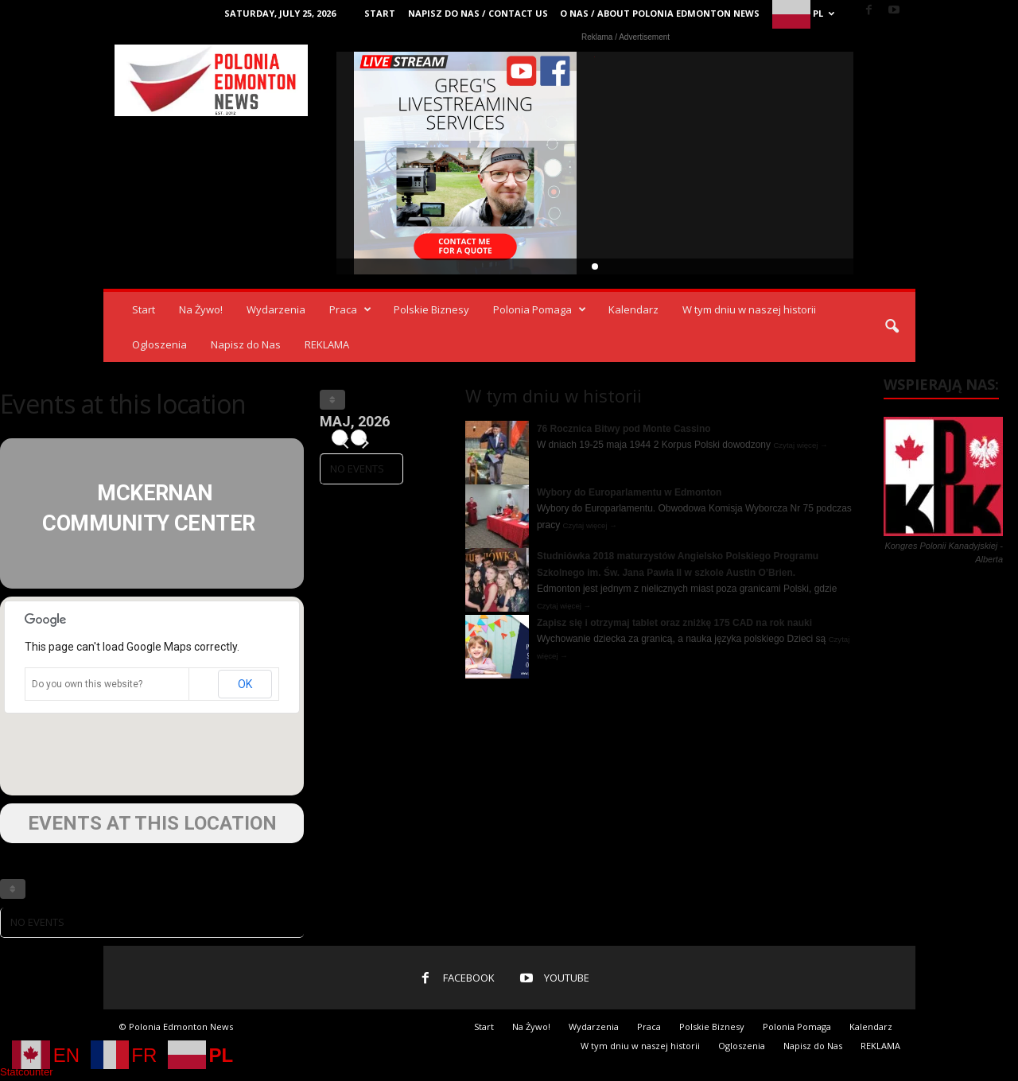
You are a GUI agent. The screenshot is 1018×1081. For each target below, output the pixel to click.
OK (245, 684)
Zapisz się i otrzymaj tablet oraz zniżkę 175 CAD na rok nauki (674, 622)
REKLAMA (327, 344)
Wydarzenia (276, 309)
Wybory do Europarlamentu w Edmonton (629, 492)
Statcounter (26, 1072)
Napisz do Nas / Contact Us (478, 13)
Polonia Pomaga (539, 309)
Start (379, 13)
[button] (891, 326)
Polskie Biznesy (431, 309)
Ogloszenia (159, 344)
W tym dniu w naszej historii (749, 309)
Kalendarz (633, 309)
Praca (350, 309)
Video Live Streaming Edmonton (465, 163)
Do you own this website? (87, 684)
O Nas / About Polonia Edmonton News (660, 13)
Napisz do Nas (246, 344)
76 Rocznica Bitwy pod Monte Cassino (624, 428)
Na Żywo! (201, 309)
